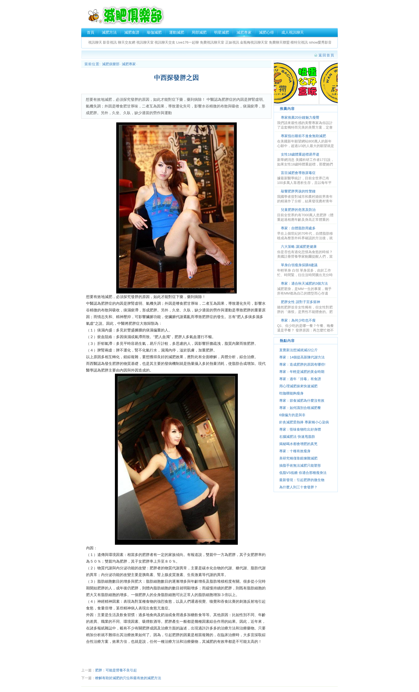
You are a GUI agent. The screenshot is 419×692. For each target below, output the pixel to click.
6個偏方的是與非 (292, 415)
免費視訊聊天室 (212, 42)
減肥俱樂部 (126, 15)
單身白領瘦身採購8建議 (299, 265)
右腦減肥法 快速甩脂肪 (299, 437)
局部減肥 (199, 32)
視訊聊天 (95, 42)
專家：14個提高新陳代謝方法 (302, 357)
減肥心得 (266, 32)
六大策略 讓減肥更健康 (299, 247)
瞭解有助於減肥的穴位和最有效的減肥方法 (128, 678)
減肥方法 (109, 32)
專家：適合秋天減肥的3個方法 (304, 283)
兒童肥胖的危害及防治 (298, 210)
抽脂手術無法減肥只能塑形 (300, 465)
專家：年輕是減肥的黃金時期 (301, 372)
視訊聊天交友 (164, 42)
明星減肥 (221, 32)
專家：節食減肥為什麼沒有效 (301, 401)
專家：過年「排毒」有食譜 (300, 379)
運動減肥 (176, 32)
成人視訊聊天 (292, 32)
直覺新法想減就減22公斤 (298, 350)
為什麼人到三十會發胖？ (298, 487)
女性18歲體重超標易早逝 (300, 154)
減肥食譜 (131, 32)
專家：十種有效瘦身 (295, 451)
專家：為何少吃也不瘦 (298, 320)
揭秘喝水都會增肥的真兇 (298, 444)
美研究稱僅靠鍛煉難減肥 (298, 458)
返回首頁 (327, 55)
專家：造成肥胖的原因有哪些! (302, 364)
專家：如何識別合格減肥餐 (300, 408)
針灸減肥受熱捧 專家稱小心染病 (304, 422)
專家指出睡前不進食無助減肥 (303, 136)
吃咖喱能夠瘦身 (291, 393)
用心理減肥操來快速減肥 (298, 386)
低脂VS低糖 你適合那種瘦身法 (303, 473)
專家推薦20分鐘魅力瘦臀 (300, 117)
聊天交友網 (126, 42)
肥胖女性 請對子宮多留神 (300, 302)
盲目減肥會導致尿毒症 (298, 173)
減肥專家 (243, 32)
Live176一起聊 (188, 42)
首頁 (90, 32)
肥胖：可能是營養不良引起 (116, 670)
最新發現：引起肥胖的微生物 (301, 480)
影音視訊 (109, 42)
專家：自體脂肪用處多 (298, 228)
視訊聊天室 (145, 42)
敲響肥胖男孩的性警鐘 (298, 191)
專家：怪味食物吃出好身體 (300, 429)
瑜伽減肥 (154, 32)
